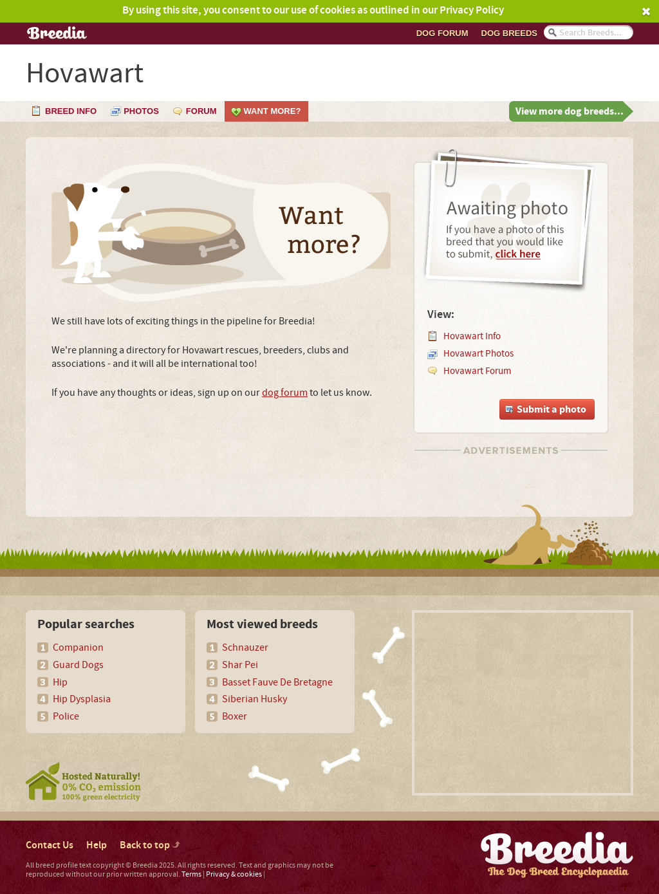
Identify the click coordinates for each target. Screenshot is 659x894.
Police (66, 716)
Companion (78, 647)
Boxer (234, 716)
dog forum (285, 392)
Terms (191, 874)
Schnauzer (245, 647)
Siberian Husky (254, 699)
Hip (60, 682)
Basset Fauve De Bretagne (277, 682)
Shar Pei (240, 664)
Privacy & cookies (234, 874)
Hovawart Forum (477, 371)
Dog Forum (442, 33)
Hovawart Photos (478, 354)
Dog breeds (509, 33)
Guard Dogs (78, 664)
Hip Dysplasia (82, 699)
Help (96, 845)
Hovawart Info (472, 336)
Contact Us (49, 845)
